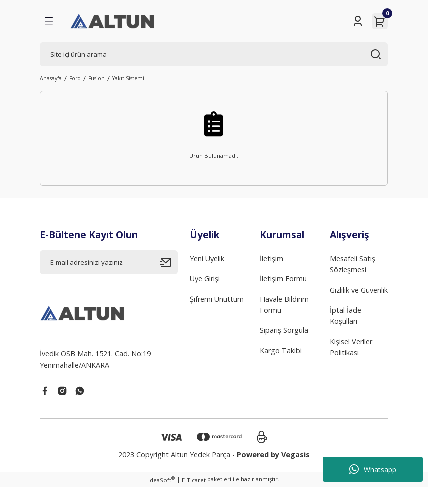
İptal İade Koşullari (346, 316)
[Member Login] (358, 22)
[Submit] (169, 262)
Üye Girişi (205, 279)
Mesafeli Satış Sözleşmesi (353, 264)
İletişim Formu (283, 279)
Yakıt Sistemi (128, 78)
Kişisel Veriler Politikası (351, 347)
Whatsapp (373, 469)
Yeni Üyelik (207, 259)
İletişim (272, 259)
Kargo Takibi (281, 351)
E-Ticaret (194, 480)
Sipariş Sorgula (284, 330)
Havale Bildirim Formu (284, 304)
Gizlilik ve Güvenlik (359, 290)
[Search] (214, 54)
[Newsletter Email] (109, 262)
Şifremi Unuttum (217, 299)
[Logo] (113, 21)
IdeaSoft (161, 480)
